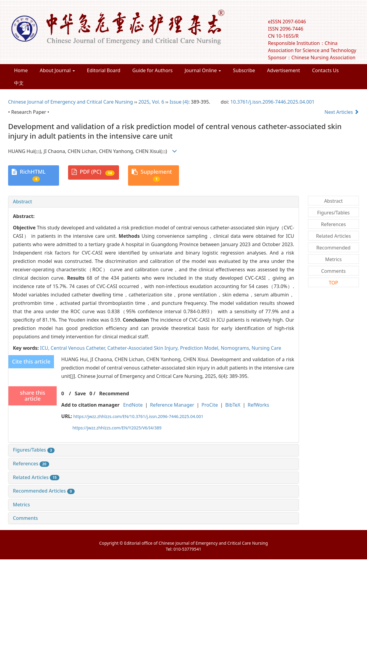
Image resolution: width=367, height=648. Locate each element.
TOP (333, 282)
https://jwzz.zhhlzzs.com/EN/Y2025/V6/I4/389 (117, 428)
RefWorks (258, 405)
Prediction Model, (200, 348)
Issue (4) (179, 102)
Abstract (22, 201)
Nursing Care (266, 348)
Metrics (21, 504)
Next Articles (341, 112)
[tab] (153, 202)
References (31, 463)
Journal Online (203, 70)
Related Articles (36, 477)
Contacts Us (325, 70)
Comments (25, 518)
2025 (144, 102)
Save (80, 393)
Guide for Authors (152, 70)
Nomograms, (236, 348)
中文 (19, 83)
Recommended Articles (44, 490)
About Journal (57, 70)
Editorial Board (104, 70)
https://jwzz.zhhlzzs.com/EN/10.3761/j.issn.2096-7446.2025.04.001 (138, 416)
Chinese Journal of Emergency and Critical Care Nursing (70, 102)
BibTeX (232, 405)
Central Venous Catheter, (79, 348)
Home (21, 70)
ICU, (45, 348)
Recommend (114, 393)
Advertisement (283, 70)
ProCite (209, 405)
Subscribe (244, 70)
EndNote (133, 405)
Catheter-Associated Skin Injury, (143, 348)
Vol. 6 (158, 102)
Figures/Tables (34, 449)
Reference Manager (172, 405)
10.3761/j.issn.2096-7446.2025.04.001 (272, 102)
